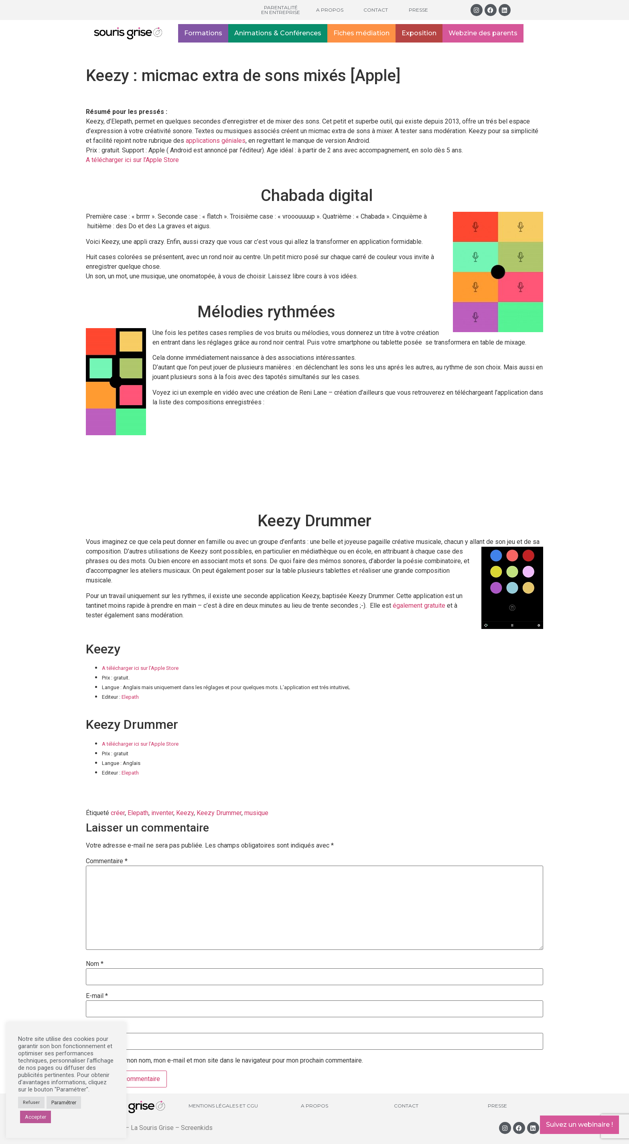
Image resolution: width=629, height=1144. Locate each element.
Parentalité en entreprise (280, 9)
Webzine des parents (482, 33)
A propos (329, 10)
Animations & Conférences (277, 33)
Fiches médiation (361, 33)
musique (256, 813)
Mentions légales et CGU (223, 1106)
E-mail (97, 996)
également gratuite (420, 605)
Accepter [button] (35, 1117)
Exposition (419, 33)
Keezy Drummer (219, 813)
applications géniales (216, 140)
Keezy (185, 813)
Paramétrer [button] (63, 1102)
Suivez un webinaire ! (579, 1124)
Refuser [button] (31, 1102)
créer (118, 813)
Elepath (130, 697)
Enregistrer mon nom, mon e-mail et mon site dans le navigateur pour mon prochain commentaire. (228, 1060)
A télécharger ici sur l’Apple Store (132, 160)
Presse (418, 10)
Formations (203, 33)
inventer (162, 813)
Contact (375, 10)
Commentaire (107, 861)
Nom (94, 964)
